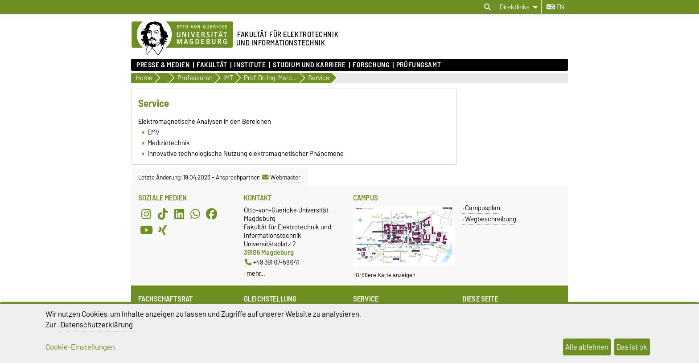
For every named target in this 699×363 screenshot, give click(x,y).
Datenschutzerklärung (97, 324)
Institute (250, 65)
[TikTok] (163, 214)
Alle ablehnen (587, 347)
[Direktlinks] (518, 7)
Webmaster (281, 177)
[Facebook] (212, 214)
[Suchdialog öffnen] (487, 7)
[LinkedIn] (179, 214)
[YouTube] (146, 230)
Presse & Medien (162, 65)
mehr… (256, 273)
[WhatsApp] (195, 214)
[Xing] (163, 230)
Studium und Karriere (309, 65)
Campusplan (482, 207)
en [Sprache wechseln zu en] (555, 7)
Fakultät (212, 65)
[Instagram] (146, 214)
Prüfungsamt (418, 65)
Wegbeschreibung (490, 218)
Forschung (371, 65)
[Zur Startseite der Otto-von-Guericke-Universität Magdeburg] (182, 39)
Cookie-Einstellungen (80, 347)
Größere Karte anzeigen (385, 275)
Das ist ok (632, 347)
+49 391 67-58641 (272, 262)
